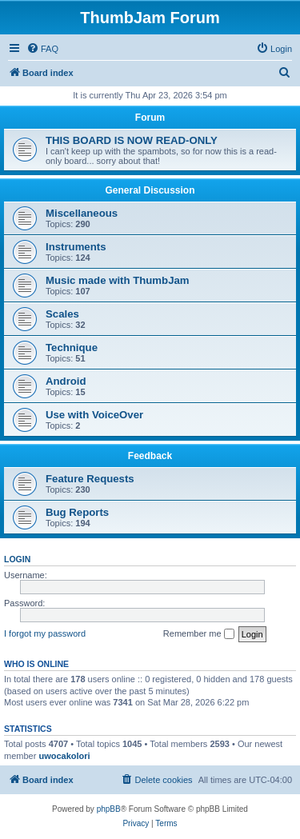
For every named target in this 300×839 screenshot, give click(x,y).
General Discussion (149, 190)
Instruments (76, 247)
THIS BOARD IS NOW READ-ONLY (132, 140)
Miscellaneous (82, 213)
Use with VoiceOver (94, 415)
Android (66, 381)
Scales (62, 314)
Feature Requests (90, 479)
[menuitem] (42, 48)
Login (17, 559)
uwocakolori (64, 756)
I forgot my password (45, 633)
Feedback (150, 455)
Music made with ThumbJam (118, 280)
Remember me (198, 634)
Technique (72, 348)
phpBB (109, 809)
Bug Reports (77, 512)
